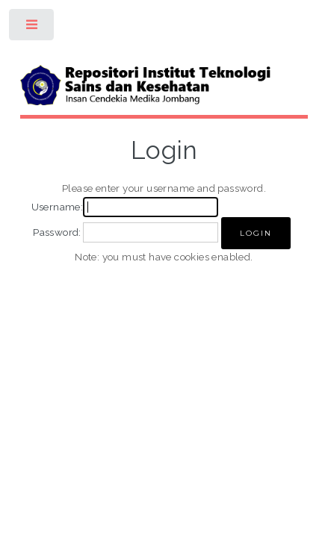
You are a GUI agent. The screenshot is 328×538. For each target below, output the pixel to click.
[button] (256, 233)
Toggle (32, 28)
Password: (57, 232)
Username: (57, 207)
